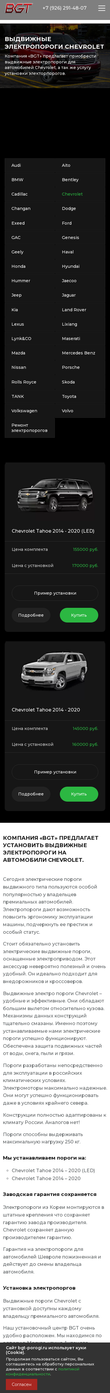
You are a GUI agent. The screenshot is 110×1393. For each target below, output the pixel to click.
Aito (66, 165)
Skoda (68, 382)
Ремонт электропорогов (29, 428)
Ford (67, 223)
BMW (17, 179)
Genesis (70, 237)
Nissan (18, 367)
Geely (17, 252)
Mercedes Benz (78, 353)
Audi (16, 165)
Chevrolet (72, 194)
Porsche (71, 367)
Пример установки (55, 593)
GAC (16, 237)
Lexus (17, 324)
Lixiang (69, 324)
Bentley (70, 179)
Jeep (16, 295)
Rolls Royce (23, 382)
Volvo (67, 410)
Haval (68, 252)
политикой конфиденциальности (42, 1371)
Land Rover (74, 309)
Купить (79, 615)
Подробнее (31, 615)
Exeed (18, 223)
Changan (21, 208)
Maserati (71, 338)
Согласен (21, 1384)
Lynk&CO (21, 338)
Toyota (69, 396)
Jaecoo (69, 280)
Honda (18, 266)
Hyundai (70, 266)
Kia (14, 309)
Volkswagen (24, 410)
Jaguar (69, 295)
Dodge (69, 208)
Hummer (20, 280)
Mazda (18, 353)
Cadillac (19, 194)
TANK (17, 396)
